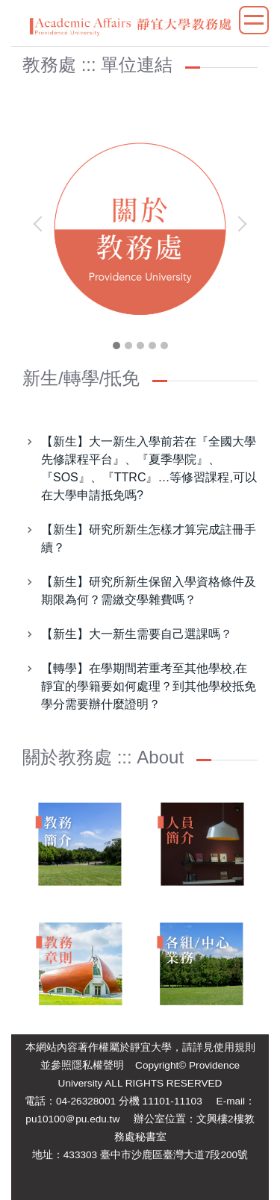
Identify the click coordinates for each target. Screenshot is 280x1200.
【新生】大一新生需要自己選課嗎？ (136, 634)
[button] (41, 224)
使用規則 (234, 1047)
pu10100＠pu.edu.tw (72, 1119)
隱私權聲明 (98, 1065)
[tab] (116, 345)
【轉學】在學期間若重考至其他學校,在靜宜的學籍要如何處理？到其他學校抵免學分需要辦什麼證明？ (148, 686)
